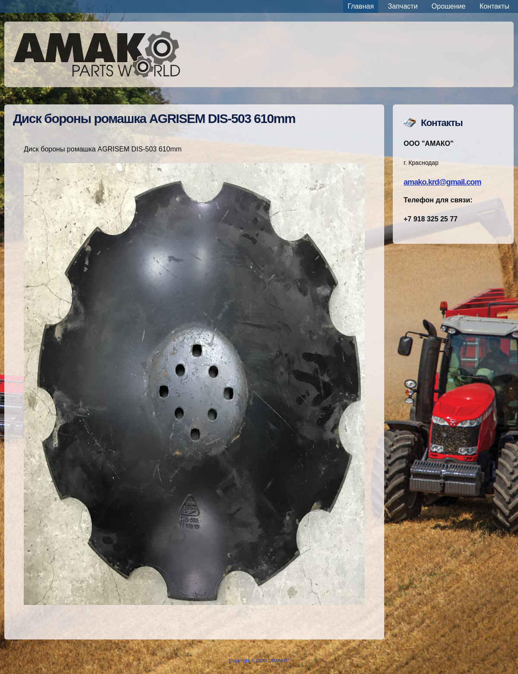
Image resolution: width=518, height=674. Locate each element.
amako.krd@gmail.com (442, 182)
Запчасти (403, 6)
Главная (360, 6)
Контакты (494, 6)
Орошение (449, 6)
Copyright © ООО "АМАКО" (259, 660)
